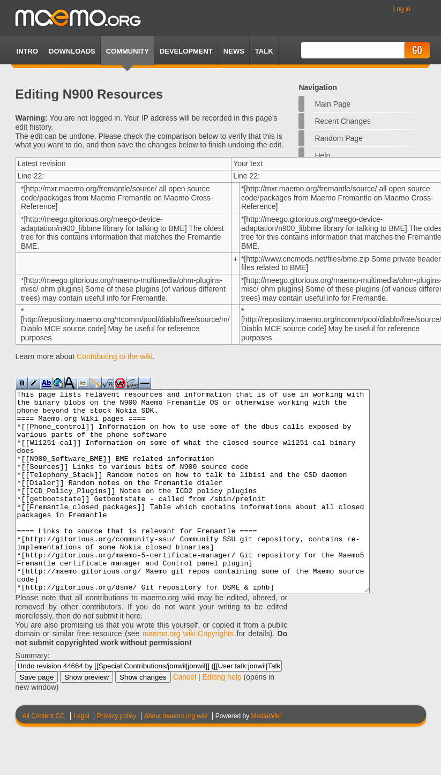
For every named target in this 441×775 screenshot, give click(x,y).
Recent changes (342, 121)
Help (322, 155)
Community (127, 51)
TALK (264, 51)
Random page (339, 138)
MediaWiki (265, 756)
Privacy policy (116, 756)
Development (186, 51)
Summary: (33, 695)
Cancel (184, 717)
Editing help (221, 717)
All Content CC (44, 756)
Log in (402, 9)
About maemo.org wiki (176, 756)
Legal (81, 756)
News (233, 51)
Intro (27, 51)
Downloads (72, 51)
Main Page (332, 104)
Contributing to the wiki (115, 356)
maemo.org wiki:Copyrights (188, 673)
